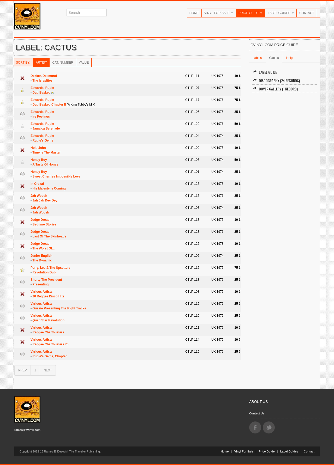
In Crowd (37, 184)
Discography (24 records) (276, 80)
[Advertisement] (284, 176)
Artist (41, 62)
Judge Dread (40, 220)
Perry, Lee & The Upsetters (50, 268)
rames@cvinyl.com (27, 429)
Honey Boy (39, 160)
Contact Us (256, 413)
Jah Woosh (39, 196)
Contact (306, 13)
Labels (257, 58)
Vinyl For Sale (218, 13)
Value (84, 62)
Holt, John (38, 148)
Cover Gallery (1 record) (275, 88)
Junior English (41, 256)
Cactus (274, 58)
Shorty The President (46, 280)
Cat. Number (62, 62)
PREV (22, 370)
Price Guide (250, 13)
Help (289, 58)
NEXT (48, 370)
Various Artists (41, 291)
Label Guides (281, 13)
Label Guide (265, 72)
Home (194, 13)
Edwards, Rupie (42, 88)
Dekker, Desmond (44, 76)
